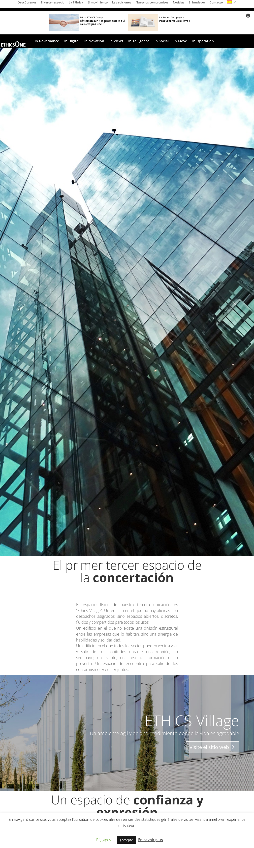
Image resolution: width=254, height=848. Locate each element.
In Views (116, 41)
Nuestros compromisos (152, 2)
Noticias (178, 2)
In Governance (47, 41)
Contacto (216, 2)
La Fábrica (76, 2)
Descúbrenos (27, 2)
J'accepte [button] (126, 840)
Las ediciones (121, 2)
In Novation (94, 41)
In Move (180, 41)
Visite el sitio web (209, 747)
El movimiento (98, 2)
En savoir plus (150, 839)
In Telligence (138, 41)
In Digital (71, 41)
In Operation (203, 41)
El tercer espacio (52, 2)
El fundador (197, 2)
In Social (162, 41)
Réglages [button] (103, 839)
